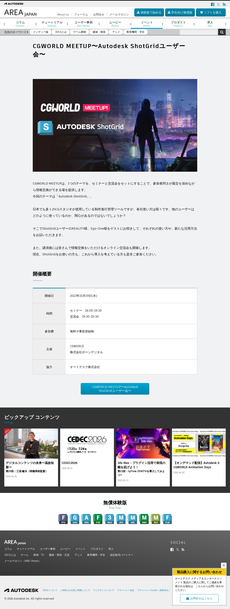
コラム (8, 549)
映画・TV (38, 555)
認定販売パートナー (121, 555)
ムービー (65, 549)
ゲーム (24, 555)
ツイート (39, 65)
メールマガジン (119, 14)
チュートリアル (26, 549)
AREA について (50, 590)
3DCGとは (10, 555)
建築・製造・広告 (59, 555)
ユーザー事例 (47, 549)
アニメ (78, 555)
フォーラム (81, 14)
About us (63, 14)
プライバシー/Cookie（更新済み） (153, 590)
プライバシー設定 (125, 590)
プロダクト (97, 549)
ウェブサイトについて (103, 590)
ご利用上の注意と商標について (75, 590)
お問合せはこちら (199, 598)
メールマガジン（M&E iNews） (22, 561)
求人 (111, 549)
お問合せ (98, 14)
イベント (80, 549)
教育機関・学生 (96, 555)
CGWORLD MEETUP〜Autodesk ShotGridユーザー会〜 (115, 389)
